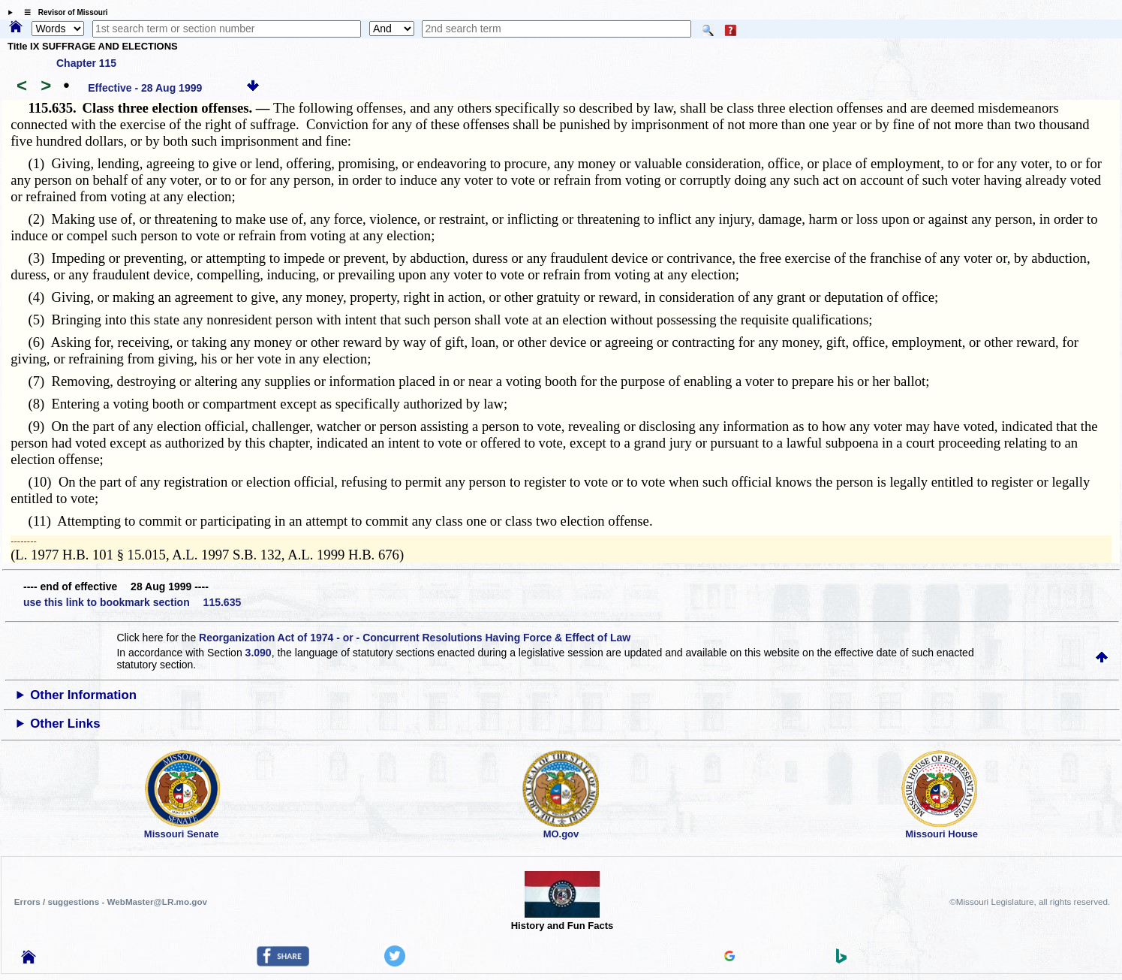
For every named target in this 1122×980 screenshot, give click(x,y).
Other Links (65, 723)
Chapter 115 (86, 63)
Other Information (83, 695)
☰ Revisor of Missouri (62, 12)
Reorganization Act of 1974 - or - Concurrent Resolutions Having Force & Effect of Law (414, 638)
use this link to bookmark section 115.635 (132, 602)
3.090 (258, 653)
